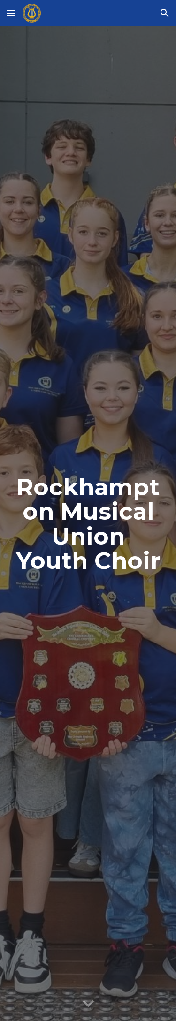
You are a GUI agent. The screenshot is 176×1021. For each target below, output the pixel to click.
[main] (88, 523)
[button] (11, 13)
